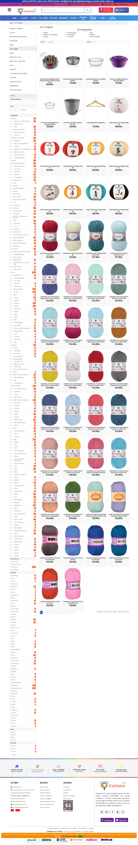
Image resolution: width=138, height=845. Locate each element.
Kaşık (15, 469)
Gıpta (13, 606)
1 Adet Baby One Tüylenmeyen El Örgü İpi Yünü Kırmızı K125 (95, 384)
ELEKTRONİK (53, 18)
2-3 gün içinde (16, 564)
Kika (13, 630)
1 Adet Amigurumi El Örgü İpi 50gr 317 (96, 167)
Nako (13, 655)
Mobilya (14, 345)
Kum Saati (17, 281)
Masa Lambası (18, 356)
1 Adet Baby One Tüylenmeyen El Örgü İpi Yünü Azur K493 (118, 297)
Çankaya (15, 595)
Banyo (14, 160)
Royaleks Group (16, 688)
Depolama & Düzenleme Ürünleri (20, 217)
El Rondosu (17, 511)
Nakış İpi (16, 303)
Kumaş (16, 297)
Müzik (14, 320)
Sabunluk (17, 174)
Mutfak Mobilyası (19, 377)
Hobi (13, 272)
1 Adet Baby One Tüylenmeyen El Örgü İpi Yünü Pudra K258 (49, 471)
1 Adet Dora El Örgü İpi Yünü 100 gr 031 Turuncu (50, 602)
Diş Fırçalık (17, 172)
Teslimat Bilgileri (45, 816)
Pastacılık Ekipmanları (19, 422)
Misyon (14, 652)
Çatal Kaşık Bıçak (19, 450)
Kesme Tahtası (18, 519)
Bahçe (14, 118)
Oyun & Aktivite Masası (20, 369)
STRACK (14, 726)
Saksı (15, 126)
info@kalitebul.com (19, 822)
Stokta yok (15, 562)
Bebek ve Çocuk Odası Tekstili (21, 251)
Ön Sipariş (15, 569)
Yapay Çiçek (16, 205)
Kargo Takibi (107, 4)
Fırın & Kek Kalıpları (19, 431)
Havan (16, 516)
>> (123, 823)
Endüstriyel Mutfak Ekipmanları (19, 459)
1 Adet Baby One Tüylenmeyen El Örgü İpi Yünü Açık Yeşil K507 (95, 297)
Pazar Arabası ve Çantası (20, 235)
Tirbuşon (16, 553)
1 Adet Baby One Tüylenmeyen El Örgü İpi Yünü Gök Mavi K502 (95, 341)
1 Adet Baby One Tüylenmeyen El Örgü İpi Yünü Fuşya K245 (72, 341)
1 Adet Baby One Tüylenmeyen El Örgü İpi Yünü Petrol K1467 (118, 428)
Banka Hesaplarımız (92, 4)
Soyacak (16, 544)
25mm (14, 751)
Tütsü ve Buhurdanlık (19, 199)
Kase (15, 466)
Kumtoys (14, 633)
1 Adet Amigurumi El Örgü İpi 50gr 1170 (50, 167)
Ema (13, 603)
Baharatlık (17, 403)
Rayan (14, 677)
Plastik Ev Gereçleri (18, 237)
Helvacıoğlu (15, 609)
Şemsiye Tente (18, 361)
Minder (15, 372)
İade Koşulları (44, 807)
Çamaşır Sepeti (17, 211)
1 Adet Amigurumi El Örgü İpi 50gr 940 (119, 210)
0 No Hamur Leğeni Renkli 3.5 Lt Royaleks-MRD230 (119, 80)
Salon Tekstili (17, 267)
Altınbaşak (15, 575)
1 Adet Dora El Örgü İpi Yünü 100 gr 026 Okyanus (119, 558)
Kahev (14, 617)
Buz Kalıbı (17, 408)
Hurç (15, 226)
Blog (115, 4)
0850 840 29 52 (20, 772)
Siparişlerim (67, 807)
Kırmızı (14, 735)
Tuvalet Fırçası (18, 177)
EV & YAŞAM (43, 18)
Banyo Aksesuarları (18, 163)
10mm (14, 746)
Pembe (14, 740)
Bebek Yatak (17, 366)
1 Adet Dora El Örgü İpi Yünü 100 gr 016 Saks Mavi (96, 558)
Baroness (15, 584)
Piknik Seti (16, 135)
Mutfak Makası (18, 528)
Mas (13, 644)
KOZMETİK (73, 18)
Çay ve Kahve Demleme (20, 389)
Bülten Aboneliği (69, 813)
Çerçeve (15, 185)
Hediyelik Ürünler (17, 275)
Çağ (13, 592)
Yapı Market (16, 141)
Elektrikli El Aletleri (19, 152)
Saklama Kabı (18, 420)
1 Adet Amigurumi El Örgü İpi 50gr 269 (73, 167)
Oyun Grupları (17, 325)
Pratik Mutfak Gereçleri (20, 530)
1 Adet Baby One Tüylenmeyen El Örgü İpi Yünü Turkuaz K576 (118, 471)
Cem (13, 598)
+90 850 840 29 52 (76, 4)
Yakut (13, 723)
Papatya (14, 669)
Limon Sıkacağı (18, 522)
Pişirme (15, 428)
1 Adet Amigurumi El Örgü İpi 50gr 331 (119, 167)
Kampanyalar (45, 824)
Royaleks (14, 685)
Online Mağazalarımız (47, 819)
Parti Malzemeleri (18, 331)
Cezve (16, 394)
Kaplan (14, 619)
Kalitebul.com (17, 804)
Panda (14, 666)
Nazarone (15, 658)
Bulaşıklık (16, 405)
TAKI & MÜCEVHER (112, 18)
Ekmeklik (16, 411)
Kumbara (17, 283)
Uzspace (14, 710)
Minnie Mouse (16, 649)
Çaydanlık (17, 391)
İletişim (65, 810)
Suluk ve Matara (17, 500)
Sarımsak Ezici (18, 539)
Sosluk (16, 488)
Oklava (16, 425)
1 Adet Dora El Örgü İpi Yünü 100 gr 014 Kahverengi (50, 558)
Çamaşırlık (16, 213)
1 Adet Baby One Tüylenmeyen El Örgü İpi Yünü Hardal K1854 (118, 341)
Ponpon (16, 311)
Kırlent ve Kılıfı (17, 257)
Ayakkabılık (17, 351)
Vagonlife (15, 715)
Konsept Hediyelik (19, 278)
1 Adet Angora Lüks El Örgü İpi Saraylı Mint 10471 (118, 254)
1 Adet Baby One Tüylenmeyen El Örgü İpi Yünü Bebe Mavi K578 (49, 341)
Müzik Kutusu (17, 286)
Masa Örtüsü (17, 269)
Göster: (89, 42)
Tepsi (15, 497)
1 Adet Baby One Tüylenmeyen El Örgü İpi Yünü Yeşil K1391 (72, 515)
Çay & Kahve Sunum (20, 453)
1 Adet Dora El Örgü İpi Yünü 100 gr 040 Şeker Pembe (73, 602)
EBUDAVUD (15, 600)
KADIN (14, 18)
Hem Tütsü (15, 611)
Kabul (80, 836)
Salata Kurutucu (19, 536)
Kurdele (16, 300)
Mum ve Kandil (17, 197)
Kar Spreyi (17, 336)
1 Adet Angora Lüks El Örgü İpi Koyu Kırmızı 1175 (50, 254)
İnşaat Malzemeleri (19, 157)
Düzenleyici (17, 223)
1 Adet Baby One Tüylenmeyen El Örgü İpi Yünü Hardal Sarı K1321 (49, 384)
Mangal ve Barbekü (18, 129)
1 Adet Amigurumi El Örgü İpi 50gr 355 (73, 210)
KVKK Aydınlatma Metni (69, 836)
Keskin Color (15, 627)
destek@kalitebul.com (20, 824)
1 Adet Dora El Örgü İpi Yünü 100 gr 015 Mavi (73, 558)
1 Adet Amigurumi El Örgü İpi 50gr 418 (96, 210)
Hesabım (66, 804)
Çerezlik (16, 456)
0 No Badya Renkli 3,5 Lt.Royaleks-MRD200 (73, 80)
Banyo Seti (17, 169)
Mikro (13, 647)
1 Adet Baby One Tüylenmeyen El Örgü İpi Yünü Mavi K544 (72, 428)
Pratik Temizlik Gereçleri (19, 243)
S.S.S (12, 827)
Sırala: (43, 42)
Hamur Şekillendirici (19, 514)
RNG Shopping (16, 682)
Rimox (14, 680)
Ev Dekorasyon (16, 180)
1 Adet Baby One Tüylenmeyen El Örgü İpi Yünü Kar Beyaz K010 (72, 384)
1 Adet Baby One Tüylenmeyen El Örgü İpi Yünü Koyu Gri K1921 (118, 384)
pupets (14, 671)
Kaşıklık (16, 414)
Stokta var (15, 567)
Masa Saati (16, 194)
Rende (16, 533)
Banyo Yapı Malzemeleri (21, 143)
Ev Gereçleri (15, 208)
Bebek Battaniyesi (19, 254)
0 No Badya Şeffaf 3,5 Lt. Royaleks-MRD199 (96, 80)
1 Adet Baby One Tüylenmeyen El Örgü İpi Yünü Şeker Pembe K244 (95, 471)
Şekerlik (16, 483)
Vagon (14, 713)
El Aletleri (16, 146)
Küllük (15, 472)
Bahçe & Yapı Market (18, 138)
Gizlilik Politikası (45, 810)
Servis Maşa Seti (18, 485)
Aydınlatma (16, 353)
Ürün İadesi (67, 816)
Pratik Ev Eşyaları (17, 240)
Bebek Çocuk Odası (18, 364)
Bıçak (15, 445)
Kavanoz (16, 417)
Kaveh (14, 625)
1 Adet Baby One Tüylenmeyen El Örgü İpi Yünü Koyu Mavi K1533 (49, 428)
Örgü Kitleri (17, 309)
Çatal (15, 448)
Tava (15, 434)
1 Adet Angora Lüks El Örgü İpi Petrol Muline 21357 (96, 254)
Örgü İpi (16, 306)
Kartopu (14, 622)
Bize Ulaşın (124, 4)
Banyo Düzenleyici (19, 166)
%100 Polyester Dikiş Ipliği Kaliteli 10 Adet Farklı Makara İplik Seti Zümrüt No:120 (50, 80)
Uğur (13, 707)
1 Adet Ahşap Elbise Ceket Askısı (96, 123)
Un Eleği (16, 556)
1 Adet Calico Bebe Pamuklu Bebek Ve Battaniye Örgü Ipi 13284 (119, 515)
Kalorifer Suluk (17, 232)
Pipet (15, 342)
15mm (14, 748)
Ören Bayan (15, 663)
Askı (15, 220)
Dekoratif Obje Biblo (18, 188)
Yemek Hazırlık (17, 505)
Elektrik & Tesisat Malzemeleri (22, 149)
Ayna (14, 183)
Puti (13, 674)
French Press (17, 397)
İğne (15, 295)
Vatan (14, 718)
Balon (15, 334)
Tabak (16, 494)
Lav (13, 638)
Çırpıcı (16, 508)
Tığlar (15, 317)
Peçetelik (16, 480)
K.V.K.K (17, 827)
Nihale (16, 477)
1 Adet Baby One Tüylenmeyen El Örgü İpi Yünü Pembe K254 (95, 428)
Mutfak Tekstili (17, 260)
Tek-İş (13, 699)
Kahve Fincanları (19, 463)
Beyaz (14, 732)
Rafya (16, 314)
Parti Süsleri (17, 339)
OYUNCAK (24, 18)
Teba (13, 696)
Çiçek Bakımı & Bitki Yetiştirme (21, 121)
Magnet (15, 191)
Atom (13, 581)
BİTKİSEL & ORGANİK (93, 18)
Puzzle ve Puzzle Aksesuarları (22, 328)
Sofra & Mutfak (16, 386)
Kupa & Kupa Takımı (20, 474)
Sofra (14, 439)
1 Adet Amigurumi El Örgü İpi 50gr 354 (50, 210)
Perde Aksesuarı (18, 383)
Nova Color (15, 660)
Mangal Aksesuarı (19, 132)
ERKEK (103, 18)
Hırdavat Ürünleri (19, 155)
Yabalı (14, 720)
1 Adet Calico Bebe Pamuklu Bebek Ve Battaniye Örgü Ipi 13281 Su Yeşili (96, 515)
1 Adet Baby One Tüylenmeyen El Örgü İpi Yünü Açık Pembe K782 (72, 297)
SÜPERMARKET (63, 18)
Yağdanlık (16, 502)
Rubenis (14, 691)
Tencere (16, 436)
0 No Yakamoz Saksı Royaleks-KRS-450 (73, 123)
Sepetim (121, 9)
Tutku (13, 704)
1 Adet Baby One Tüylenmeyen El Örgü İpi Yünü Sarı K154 (72, 471)
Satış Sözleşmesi (46, 813)
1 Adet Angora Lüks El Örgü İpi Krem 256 (73, 254)
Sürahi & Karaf (18, 491)
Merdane (16, 525)
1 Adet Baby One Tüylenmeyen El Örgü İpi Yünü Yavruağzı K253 (49, 515)
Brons (13, 589)
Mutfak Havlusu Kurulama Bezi (21, 263)
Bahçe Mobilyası (18, 359)
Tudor (13, 702)
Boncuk (16, 292)
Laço (13, 636)
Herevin (14, 614)
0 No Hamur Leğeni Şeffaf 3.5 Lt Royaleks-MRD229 (50, 123)
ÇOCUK (33, 18)
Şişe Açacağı (18, 541)
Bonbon (14, 586)
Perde (14, 380)
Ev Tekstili (14, 249)
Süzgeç (16, 550)
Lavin (13, 641)
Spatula (16, 547)
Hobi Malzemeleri (18, 289)
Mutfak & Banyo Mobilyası (20, 374)
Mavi (13, 737)
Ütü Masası (16, 246)
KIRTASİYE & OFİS (83, 18)
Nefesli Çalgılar (18, 322)
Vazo (14, 202)
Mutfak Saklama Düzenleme (21, 400)
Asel (13, 578)
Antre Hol (15, 348)
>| (74, 612)
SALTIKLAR (15, 693)
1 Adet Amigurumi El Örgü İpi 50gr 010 (119, 123)
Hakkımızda (44, 804)
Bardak (16, 442)
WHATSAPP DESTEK (20, 770)
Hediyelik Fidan (18, 124)
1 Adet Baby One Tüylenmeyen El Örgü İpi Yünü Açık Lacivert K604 (49, 297)
